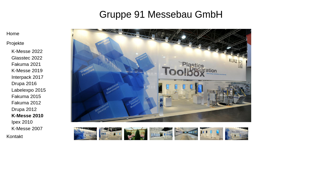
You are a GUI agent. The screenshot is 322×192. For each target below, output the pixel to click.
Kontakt (14, 136)
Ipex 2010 (22, 122)
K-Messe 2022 (27, 51)
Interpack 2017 (27, 77)
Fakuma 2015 (26, 96)
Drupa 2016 (24, 83)
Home (12, 33)
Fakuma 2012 (26, 102)
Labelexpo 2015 (28, 90)
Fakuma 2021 (26, 64)
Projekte (15, 43)
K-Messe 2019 (27, 70)
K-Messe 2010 (27, 115)
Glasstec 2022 (26, 58)
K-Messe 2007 (27, 128)
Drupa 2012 (24, 109)
